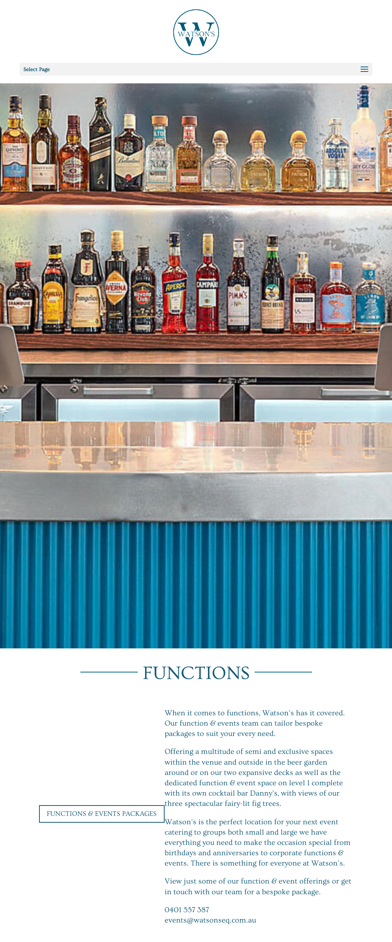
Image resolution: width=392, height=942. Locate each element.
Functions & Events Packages (102, 814)
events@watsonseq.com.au (211, 920)
